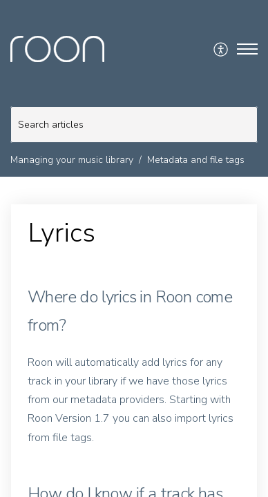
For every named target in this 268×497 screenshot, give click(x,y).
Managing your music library (71, 159)
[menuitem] (221, 49)
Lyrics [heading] (61, 233)
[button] (221, 49)
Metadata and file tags (196, 159)
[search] (134, 124)
